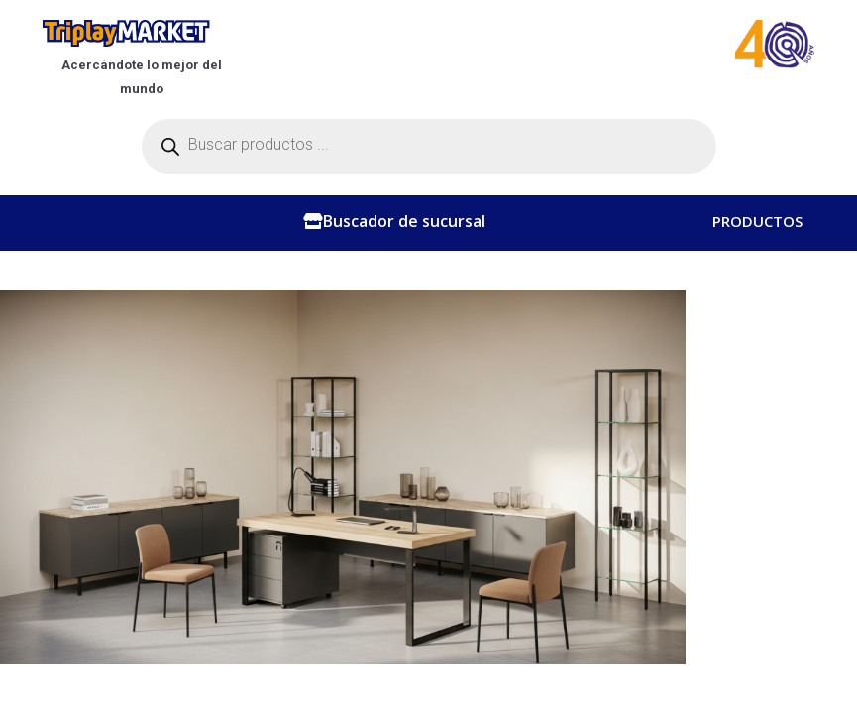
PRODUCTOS (757, 226)
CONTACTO (753, 340)
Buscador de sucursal (404, 221)
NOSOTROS (753, 300)
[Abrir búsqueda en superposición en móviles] (429, 146)
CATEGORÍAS (757, 266)
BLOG (732, 380)
